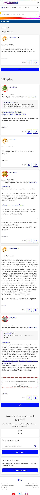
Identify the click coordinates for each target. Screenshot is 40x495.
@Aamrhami (6, 187)
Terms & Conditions (33, 484)
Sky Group (4, 489)
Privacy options (5, 484)
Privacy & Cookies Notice (7, 485)
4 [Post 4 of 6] (4, 236)
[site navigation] (2, 2)
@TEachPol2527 (9, 102)
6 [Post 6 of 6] (4, 393)
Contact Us (36, 487)
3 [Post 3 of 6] (4, 160)
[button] (37, 37)
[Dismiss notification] (37, 7)
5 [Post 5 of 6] (4, 305)
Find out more (33, 97)
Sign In (37, 3)
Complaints (4, 487)
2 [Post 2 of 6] (4, 127)
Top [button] (21, 480)
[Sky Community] (11, 2)
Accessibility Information (32, 485)
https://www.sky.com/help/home (12, 205)
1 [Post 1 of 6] (4, 58)
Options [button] (3, 28)
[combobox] (18, 14)
